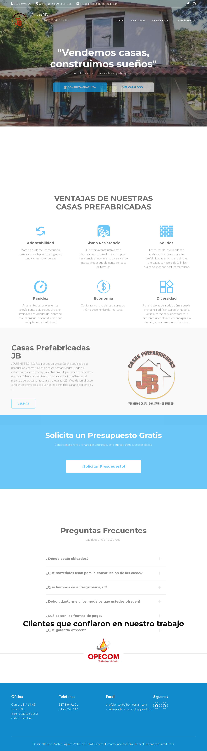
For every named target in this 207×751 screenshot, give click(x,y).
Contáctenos (185, 20)
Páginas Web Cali (73, 744)
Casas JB (39, 14)
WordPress (166, 744)
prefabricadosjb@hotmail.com (98, 3)
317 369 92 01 (22, 3)
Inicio (120, 20)
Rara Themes (135, 744)
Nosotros (138, 20)
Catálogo (159, 20)
